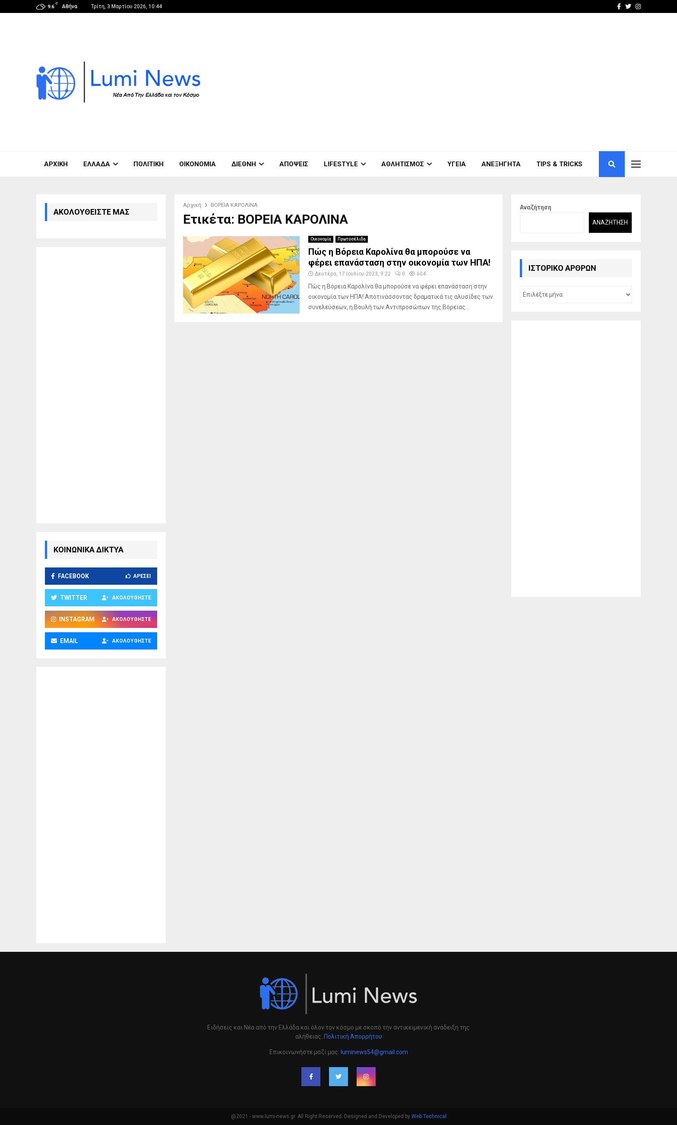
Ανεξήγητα (501, 164)
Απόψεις (293, 164)
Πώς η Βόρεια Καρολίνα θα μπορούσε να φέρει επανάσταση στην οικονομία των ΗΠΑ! (399, 257)
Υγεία (456, 164)
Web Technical (428, 1116)
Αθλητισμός (402, 164)
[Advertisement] (483, 82)
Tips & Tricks (559, 164)
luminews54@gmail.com (374, 1052)
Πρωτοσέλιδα (352, 239)
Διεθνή (243, 164)
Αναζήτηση (535, 207)
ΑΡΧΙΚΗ (56, 164)
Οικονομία (197, 164)
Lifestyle (341, 164)
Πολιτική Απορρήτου (353, 1036)
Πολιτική (148, 164)
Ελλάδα (96, 164)
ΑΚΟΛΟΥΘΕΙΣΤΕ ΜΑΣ (92, 211)
